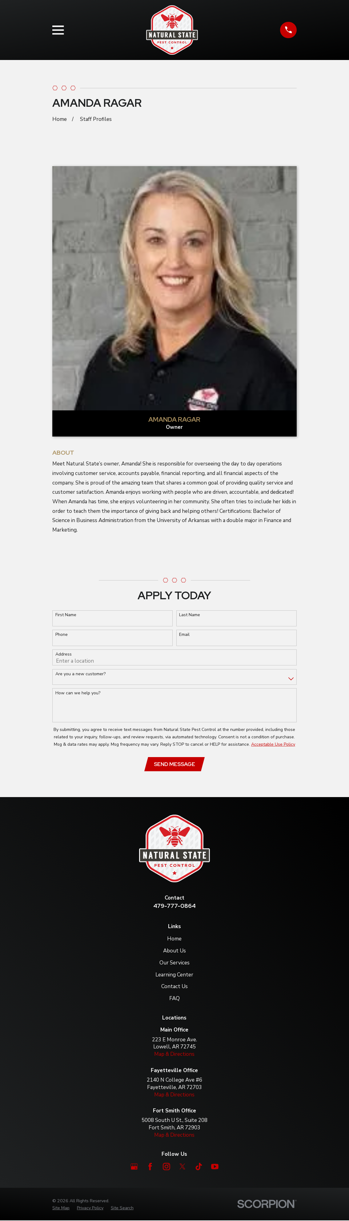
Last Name (189, 615)
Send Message (174, 764)
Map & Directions (174, 1054)
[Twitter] (182, 1167)
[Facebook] (150, 1167)
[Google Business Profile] (134, 1167)
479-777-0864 (174, 906)
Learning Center (174, 975)
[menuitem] (61, 1208)
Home (174, 939)
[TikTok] (199, 1167)
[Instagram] (166, 1167)
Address (63, 654)
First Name (65, 615)
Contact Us (174, 987)
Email (184, 634)
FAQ (174, 999)
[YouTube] (215, 1167)
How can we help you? (77, 693)
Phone (61, 634)
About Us (174, 951)
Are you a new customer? (80, 674)
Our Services (174, 963)
